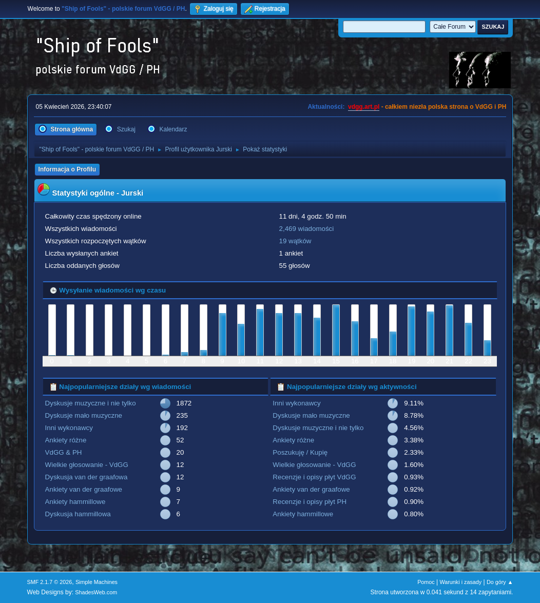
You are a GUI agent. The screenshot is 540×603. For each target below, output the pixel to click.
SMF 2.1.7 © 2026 (49, 582)
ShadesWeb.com (96, 592)
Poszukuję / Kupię (300, 452)
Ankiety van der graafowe (83, 489)
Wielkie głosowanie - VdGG (86, 465)
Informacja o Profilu (67, 169)
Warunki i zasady (461, 582)
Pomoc (426, 582)
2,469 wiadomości (306, 228)
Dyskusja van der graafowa (86, 477)
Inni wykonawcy (69, 428)
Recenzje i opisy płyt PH (309, 501)
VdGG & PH (63, 452)
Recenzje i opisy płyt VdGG (314, 477)
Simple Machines (96, 582)
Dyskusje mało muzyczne (83, 415)
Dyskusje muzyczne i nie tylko (90, 403)
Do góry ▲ (500, 582)
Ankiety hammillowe (75, 501)
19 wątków (295, 241)
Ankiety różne (66, 440)
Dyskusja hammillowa (78, 514)
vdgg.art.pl (363, 106)
